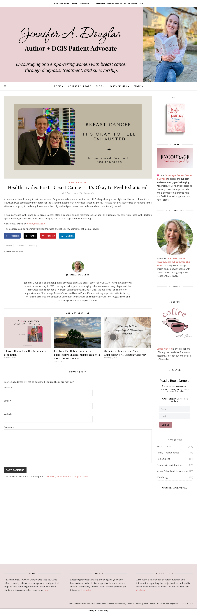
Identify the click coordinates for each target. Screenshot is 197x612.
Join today (86, 589)
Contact (152, 603)
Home (71, 603)
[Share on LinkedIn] (67, 236)
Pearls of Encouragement (137, 603)
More (137, 86)
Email (7, 400)
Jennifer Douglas (15, 251)
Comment (9, 427)
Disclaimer (91, 603)
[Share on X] (30, 236)
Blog (99, 86)
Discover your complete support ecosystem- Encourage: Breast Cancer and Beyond (98, 3)
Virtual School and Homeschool (172, 470)
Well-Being (162, 477)
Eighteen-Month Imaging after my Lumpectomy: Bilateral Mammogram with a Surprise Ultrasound (77, 355)
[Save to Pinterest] (48, 236)
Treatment (20, 245)
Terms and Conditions (105, 603)
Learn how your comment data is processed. (66, 476)
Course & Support (79, 86)
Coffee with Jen (164, 348)
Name (8, 387)
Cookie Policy (120, 603)
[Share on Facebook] (12, 236)
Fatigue (9, 245)
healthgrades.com (36, 223)
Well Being (33, 245)
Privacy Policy (80, 603)
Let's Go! (166, 424)
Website (8, 414)
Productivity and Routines (169, 464)
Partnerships (118, 86)
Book (57, 86)
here (46, 589)
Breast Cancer (78, 182)
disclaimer (141, 589)
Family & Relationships (168, 452)
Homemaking (163, 458)
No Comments (87, 193)
